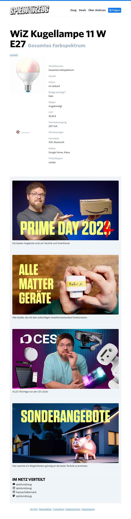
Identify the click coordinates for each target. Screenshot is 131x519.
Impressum (88, 509)
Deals (82, 10)
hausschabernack (26, 492)
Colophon (58, 509)
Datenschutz (72, 509)
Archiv (34, 509)
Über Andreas (97, 10)
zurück (14, 55)
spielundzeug (24, 484)
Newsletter (45, 509)
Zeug (73, 10)
